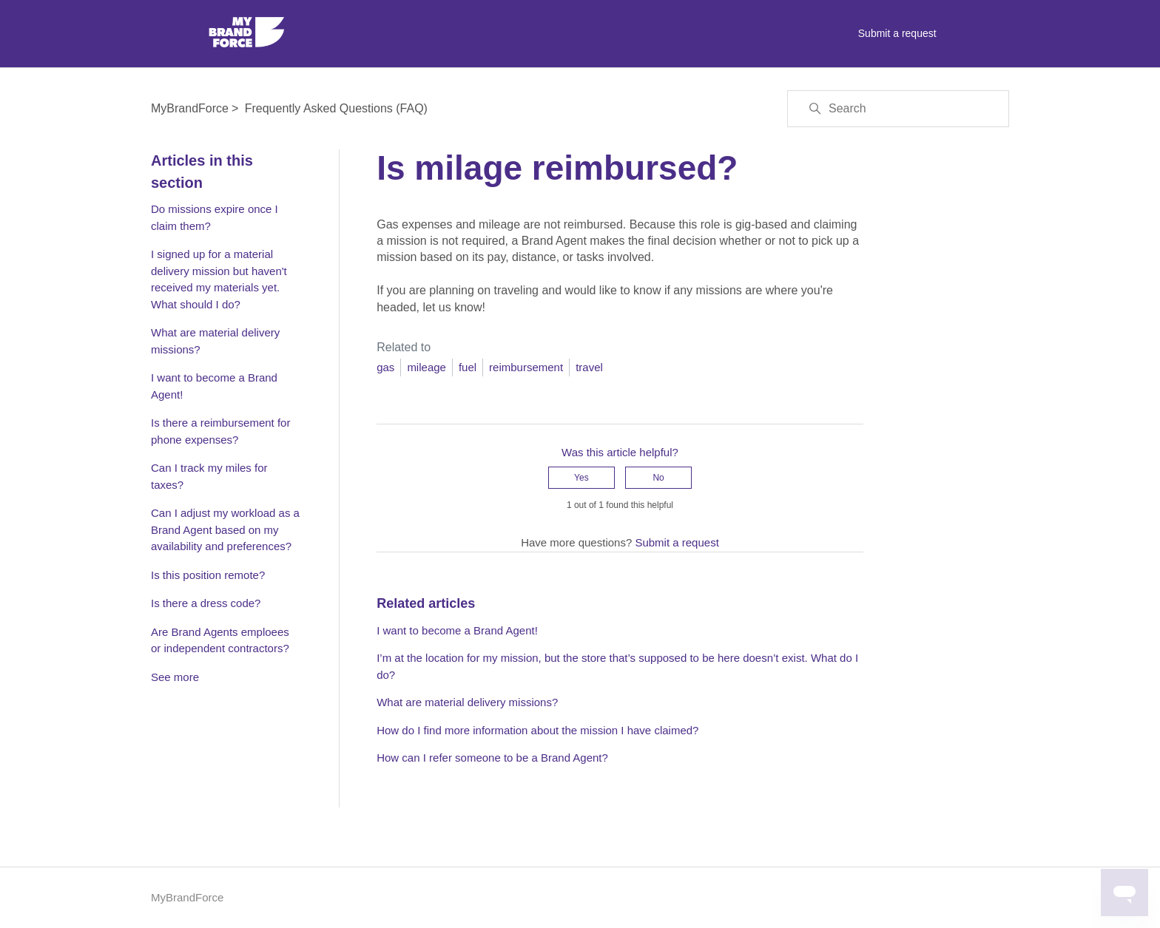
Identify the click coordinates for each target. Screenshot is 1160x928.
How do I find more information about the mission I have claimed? (537, 730)
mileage (426, 367)
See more (175, 677)
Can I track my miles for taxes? (209, 476)
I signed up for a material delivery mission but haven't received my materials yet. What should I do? (219, 279)
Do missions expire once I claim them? (214, 217)
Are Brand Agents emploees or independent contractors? (220, 640)
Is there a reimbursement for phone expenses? (220, 431)
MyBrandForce (190, 108)
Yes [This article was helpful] (581, 478)
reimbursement (526, 367)
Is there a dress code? (205, 603)
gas (385, 367)
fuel (467, 367)
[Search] (898, 108)
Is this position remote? (208, 575)
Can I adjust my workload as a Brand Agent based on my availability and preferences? (225, 529)
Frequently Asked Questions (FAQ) (336, 108)
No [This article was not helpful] (658, 478)
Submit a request (897, 33)
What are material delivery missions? (215, 341)
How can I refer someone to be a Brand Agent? (492, 757)
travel (589, 367)
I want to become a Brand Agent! (214, 386)
